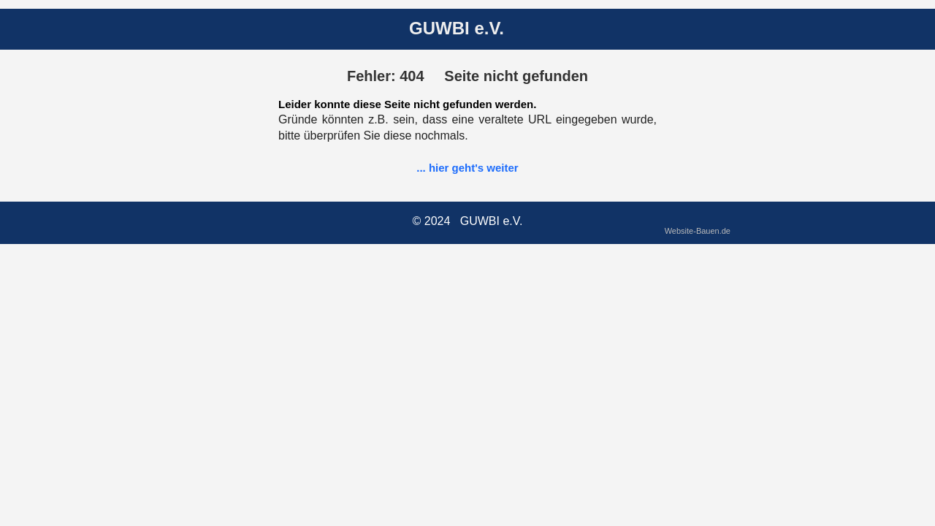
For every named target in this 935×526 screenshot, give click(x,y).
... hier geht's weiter (467, 167)
